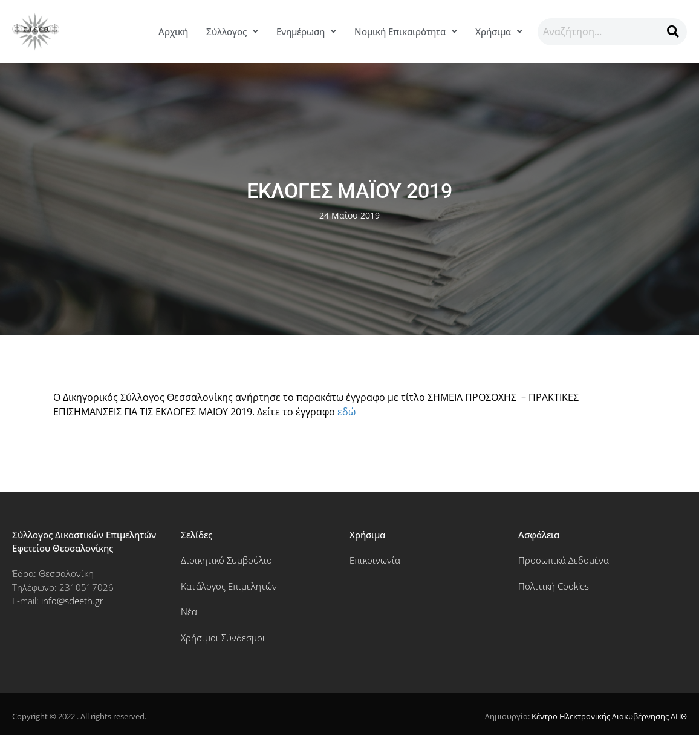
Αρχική (173, 31)
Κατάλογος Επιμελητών (229, 586)
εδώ (346, 411)
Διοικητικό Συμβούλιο (226, 560)
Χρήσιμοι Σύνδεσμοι (223, 637)
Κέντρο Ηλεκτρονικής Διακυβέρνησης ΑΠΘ (609, 716)
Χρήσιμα (498, 31)
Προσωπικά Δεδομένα (563, 560)
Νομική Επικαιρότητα (405, 31)
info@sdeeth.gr (72, 601)
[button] (232, 31)
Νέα (189, 611)
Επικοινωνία (375, 560)
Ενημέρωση (306, 31)
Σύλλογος (232, 31)
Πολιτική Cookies (553, 586)
